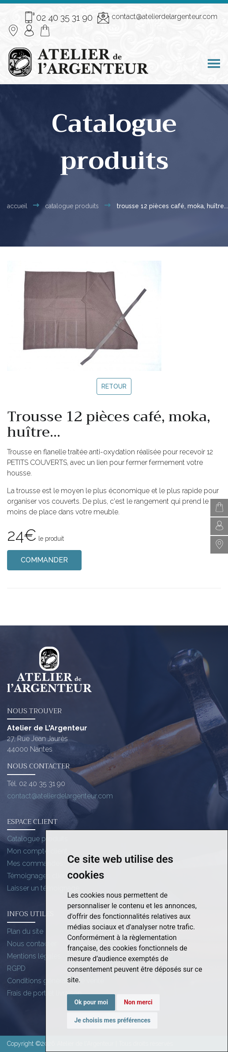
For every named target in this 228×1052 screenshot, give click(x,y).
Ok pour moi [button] (91, 1002)
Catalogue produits (37, 839)
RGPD (16, 968)
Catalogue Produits (72, 206)
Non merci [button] (138, 1002)
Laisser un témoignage (43, 888)
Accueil (17, 206)
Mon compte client (37, 851)
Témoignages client (38, 876)
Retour (114, 386)
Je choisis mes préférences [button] (112, 1020)
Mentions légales (34, 956)
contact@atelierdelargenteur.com (157, 17)
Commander (44, 560)
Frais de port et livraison (44, 993)
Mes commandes (35, 863)
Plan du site (25, 931)
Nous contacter (31, 944)
